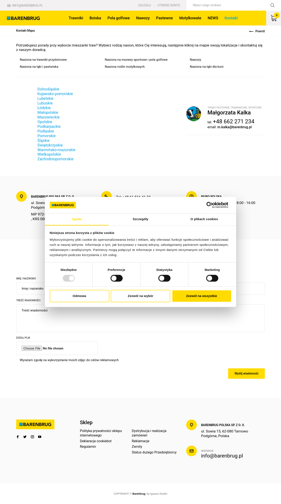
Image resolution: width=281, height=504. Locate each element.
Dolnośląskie (48, 89)
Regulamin (88, 447)
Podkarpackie (49, 126)
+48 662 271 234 (233, 121)
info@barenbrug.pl (25, 5)
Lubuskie (45, 103)
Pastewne (164, 18)
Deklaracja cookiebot (96, 441)
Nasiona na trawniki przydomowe (43, 60)
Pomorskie (46, 136)
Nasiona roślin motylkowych (125, 67)
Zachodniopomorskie (55, 159)
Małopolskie (47, 112)
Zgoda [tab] (77, 219)
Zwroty (137, 447)
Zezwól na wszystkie (201, 296)
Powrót (257, 31)
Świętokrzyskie (50, 145)
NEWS (213, 18)
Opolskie (44, 122)
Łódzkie (44, 108)
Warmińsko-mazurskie (56, 150)
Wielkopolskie (49, 154)
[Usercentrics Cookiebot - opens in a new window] (212, 205)
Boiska (95, 18)
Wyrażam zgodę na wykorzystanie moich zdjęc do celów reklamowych (69, 360)
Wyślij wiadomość (246, 373)
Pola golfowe (119, 18)
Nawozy (143, 18)
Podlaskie (45, 131)
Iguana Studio (158, 493)
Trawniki (76, 18)
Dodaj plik (23, 337)
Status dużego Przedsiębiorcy (154, 452)
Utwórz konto (169, 5)
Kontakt (231, 18)
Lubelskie (45, 98)
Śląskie (43, 140)
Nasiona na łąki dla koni (206, 67)
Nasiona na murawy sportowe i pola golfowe (136, 60)
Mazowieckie (48, 117)
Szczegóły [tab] (140, 219)
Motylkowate (190, 18)
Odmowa (79, 296)
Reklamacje (140, 441)
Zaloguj (144, 5)
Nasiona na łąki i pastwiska (39, 67)
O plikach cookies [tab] (204, 219)
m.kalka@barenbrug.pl (234, 127)
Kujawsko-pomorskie (55, 94)
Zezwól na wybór (140, 296)
